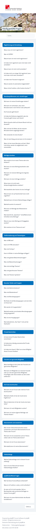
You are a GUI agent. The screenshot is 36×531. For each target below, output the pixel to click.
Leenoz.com (17, 520)
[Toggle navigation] (33, 6)
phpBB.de (22, 522)
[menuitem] (6, 525)
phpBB (11, 518)
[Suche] (29, 35)
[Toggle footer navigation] (2, 513)
